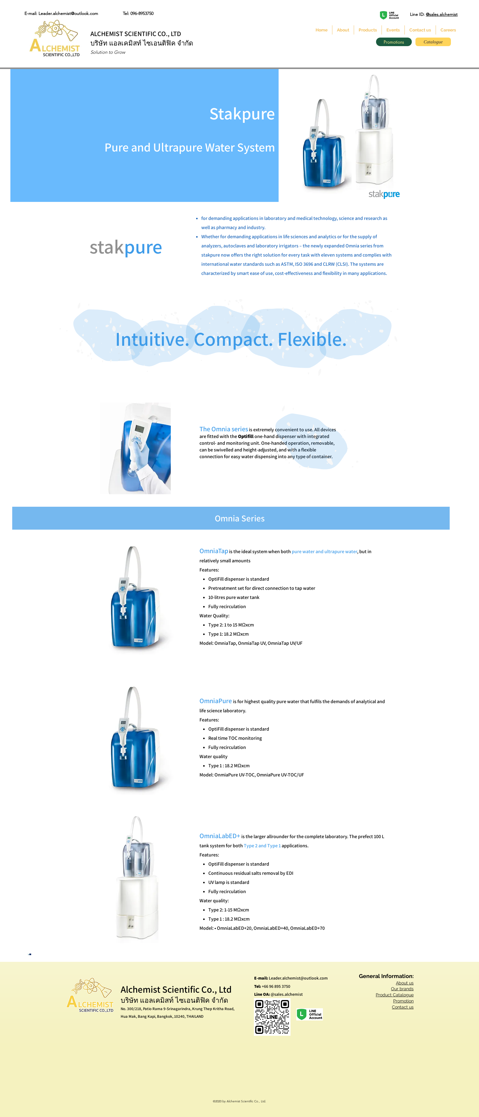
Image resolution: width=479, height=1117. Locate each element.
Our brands (402, 988)
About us (405, 982)
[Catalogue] (433, 42)
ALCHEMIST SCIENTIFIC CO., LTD (135, 33)
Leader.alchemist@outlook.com (298, 978)
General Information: (386, 976)
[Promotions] (394, 42)
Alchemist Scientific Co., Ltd (176, 989)
